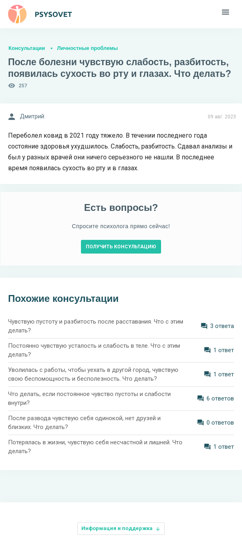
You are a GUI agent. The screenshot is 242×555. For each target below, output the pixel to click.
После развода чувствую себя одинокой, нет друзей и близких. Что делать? (84, 423)
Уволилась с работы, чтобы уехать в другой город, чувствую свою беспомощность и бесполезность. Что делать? (93, 374)
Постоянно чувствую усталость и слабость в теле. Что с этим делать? (94, 350)
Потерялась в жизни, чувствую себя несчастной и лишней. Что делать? (95, 447)
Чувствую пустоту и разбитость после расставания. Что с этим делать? (95, 326)
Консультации (26, 48)
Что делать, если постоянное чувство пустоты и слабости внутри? (89, 398)
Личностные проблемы (87, 48)
